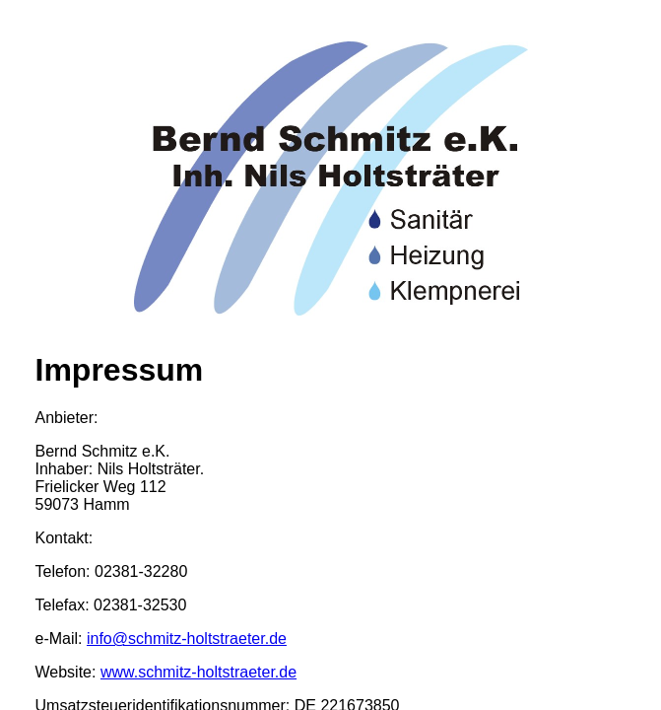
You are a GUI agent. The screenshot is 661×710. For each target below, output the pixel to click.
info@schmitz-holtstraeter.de (187, 638)
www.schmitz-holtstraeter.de (198, 672)
